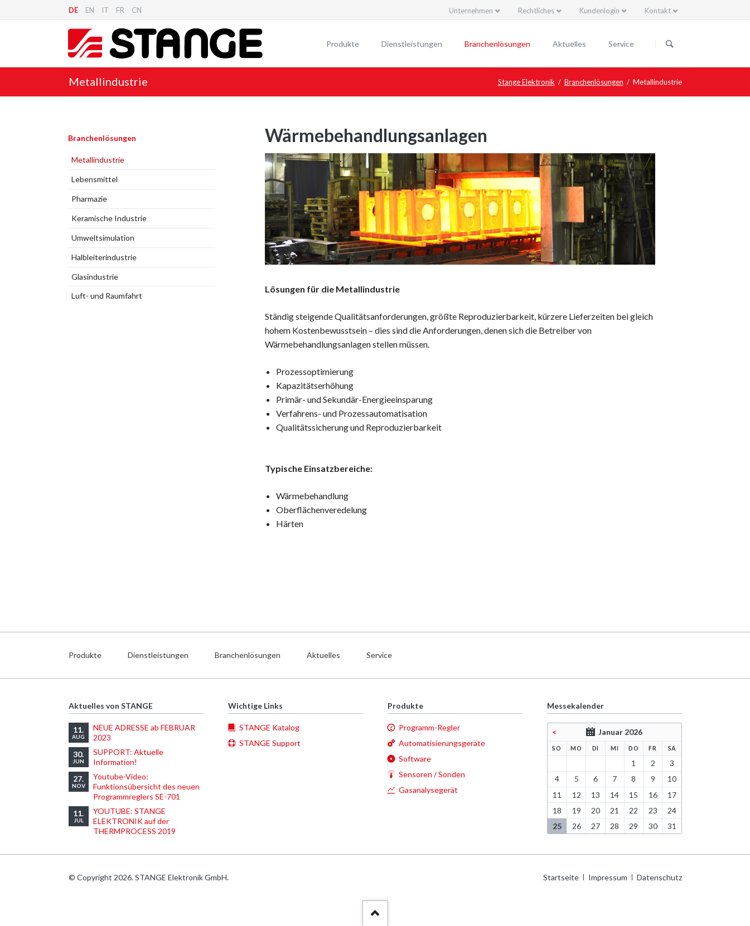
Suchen (669, 44)
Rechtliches (536, 10)
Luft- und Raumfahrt (106, 295)
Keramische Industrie (109, 218)
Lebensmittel (94, 179)
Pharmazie (89, 198)
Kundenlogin (599, 10)
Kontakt (658, 10)
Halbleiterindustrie (104, 257)
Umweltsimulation (102, 237)
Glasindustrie (94, 276)
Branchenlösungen (497, 43)
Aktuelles (569, 43)
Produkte (342, 43)
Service (621, 43)
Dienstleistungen (411, 43)
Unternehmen (471, 10)
